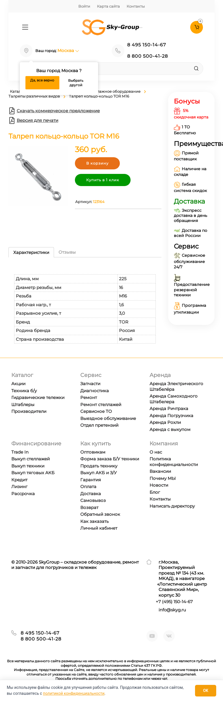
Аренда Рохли (165, 422)
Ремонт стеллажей (100, 404)
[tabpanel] (84, 303)
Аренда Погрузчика (171, 415)
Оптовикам (92, 452)
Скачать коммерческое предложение (54, 110)
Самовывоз (93, 500)
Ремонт (88, 397)
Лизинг (19, 486)
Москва (68, 50)
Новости (159, 485)
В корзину (97, 163)
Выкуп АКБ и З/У (98, 472)
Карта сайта (108, 6)
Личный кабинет (98, 528)
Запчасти (90, 383)
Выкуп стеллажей (30, 458)
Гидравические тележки (37, 397)
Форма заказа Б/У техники (109, 458)
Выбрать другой (75, 82)
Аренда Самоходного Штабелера (174, 398)
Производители (28, 411)
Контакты (136, 6)
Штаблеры (22, 404)
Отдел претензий (99, 425)
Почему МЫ (163, 478)
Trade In (20, 452)
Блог (155, 492)
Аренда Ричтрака (169, 408)
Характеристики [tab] (31, 252)
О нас (156, 452)
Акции (18, 383)
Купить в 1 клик (102, 180)
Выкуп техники (27, 466)
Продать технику (98, 466)
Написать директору (172, 506)
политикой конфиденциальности (73, 693)
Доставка (90, 493)
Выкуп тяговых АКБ (33, 472)
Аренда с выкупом (170, 429)
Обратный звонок (100, 514)
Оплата (88, 486)
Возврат (89, 507)
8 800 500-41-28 (147, 56)
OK (205, 690)
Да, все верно (42, 80)
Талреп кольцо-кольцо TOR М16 (99, 96)
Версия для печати (33, 120)
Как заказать (94, 521)
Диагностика (94, 390)
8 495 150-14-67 (146, 45)
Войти (84, 6)
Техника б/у (24, 390)
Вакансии (160, 471)
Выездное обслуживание (108, 418)
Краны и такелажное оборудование (106, 91)
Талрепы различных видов (34, 96)
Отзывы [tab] (67, 252)
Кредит (19, 479)
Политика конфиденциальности (174, 461)
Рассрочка (23, 493)
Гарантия (90, 479)
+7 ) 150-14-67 (174, 601)
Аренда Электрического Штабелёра (176, 386)
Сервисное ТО (96, 411)
